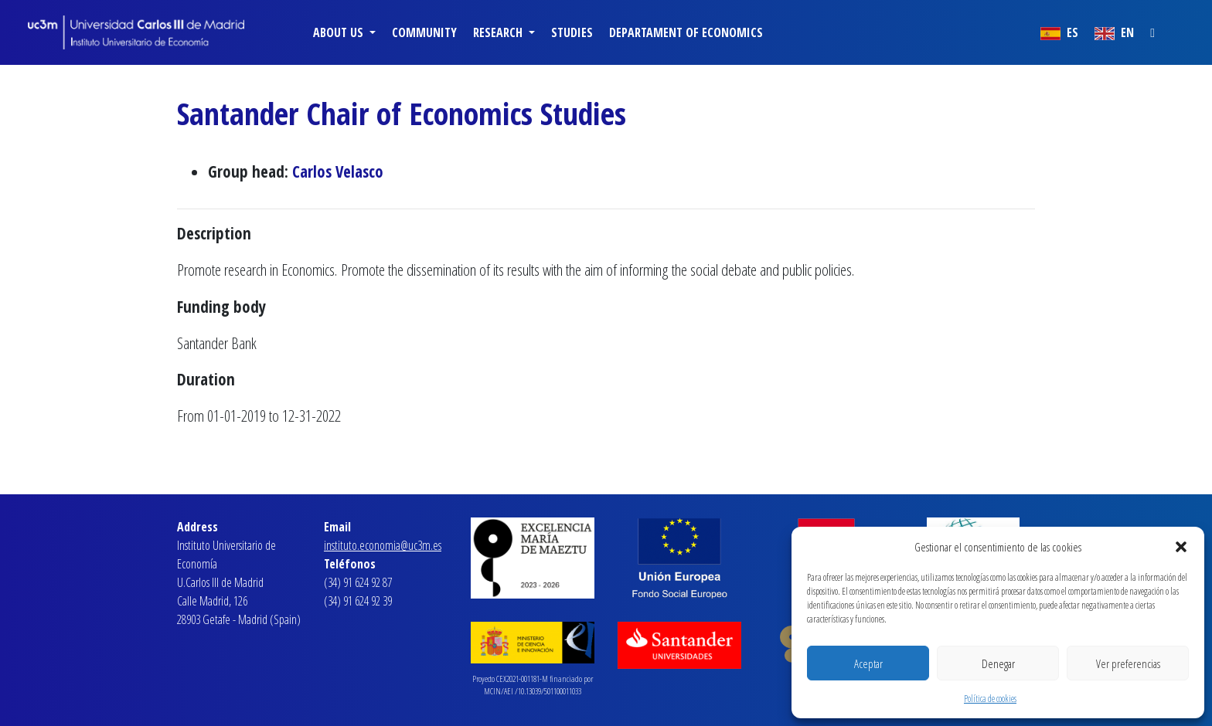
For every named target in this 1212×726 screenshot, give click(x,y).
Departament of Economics (686, 32)
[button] (1181, 547)
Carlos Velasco (337, 171)
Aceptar (868, 663)
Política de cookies (990, 698)
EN (1114, 32)
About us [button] (339, 32)
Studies (572, 32)
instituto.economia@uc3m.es (382, 545)
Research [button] (499, 32)
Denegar (998, 663)
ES (1059, 32)
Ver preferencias (1128, 663)
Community (424, 32)
